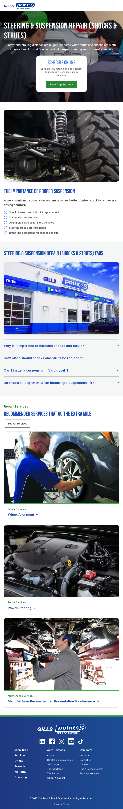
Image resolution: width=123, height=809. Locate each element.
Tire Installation (55, 769)
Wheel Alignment (23, 514)
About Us (84, 755)
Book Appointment (61, 84)
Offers (18, 760)
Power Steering (22, 608)
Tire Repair (53, 773)
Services (19, 755)
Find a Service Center (91, 769)
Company (86, 750)
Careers (84, 764)
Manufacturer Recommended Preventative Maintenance (53, 701)
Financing (20, 777)
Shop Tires (21, 750)
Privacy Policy (61, 804)
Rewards (19, 766)
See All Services (17, 423)
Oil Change (53, 764)
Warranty (20, 771)
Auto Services (56, 750)
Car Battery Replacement (60, 760)
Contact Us (85, 760)
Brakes (50, 755)
